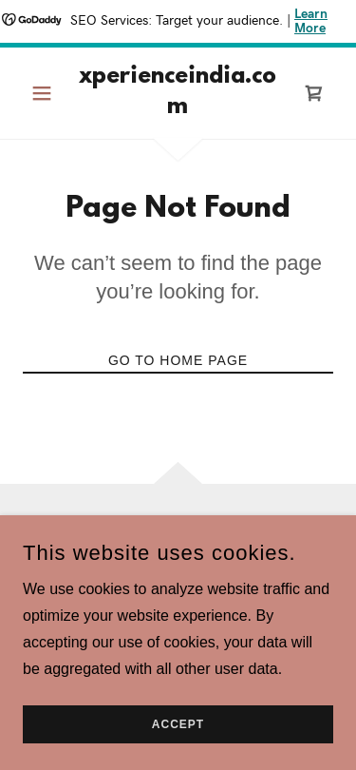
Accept (178, 724)
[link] (178, 93)
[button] (46, 93)
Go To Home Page (178, 360)
